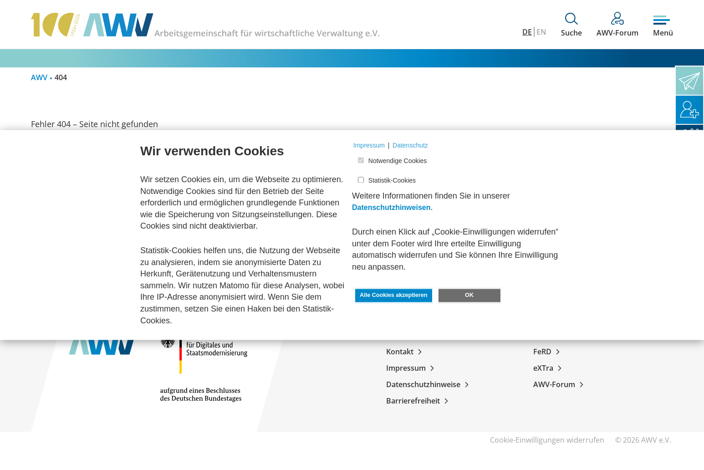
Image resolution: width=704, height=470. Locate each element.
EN (541, 32)
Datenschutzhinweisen (391, 208)
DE (527, 32)
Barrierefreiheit (419, 401)
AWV (39, 77)
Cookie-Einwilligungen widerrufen (547, 440)
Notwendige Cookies (397, 161)
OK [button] (469, 295)
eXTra (549, 368)
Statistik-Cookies (392, 180)
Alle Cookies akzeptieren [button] (393, 295)
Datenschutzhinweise (429, 384)
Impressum (412, 368)
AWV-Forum (560, 384)
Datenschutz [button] (410, 145)
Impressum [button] (369, 145)
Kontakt (405, 352)
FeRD (548, 352)
